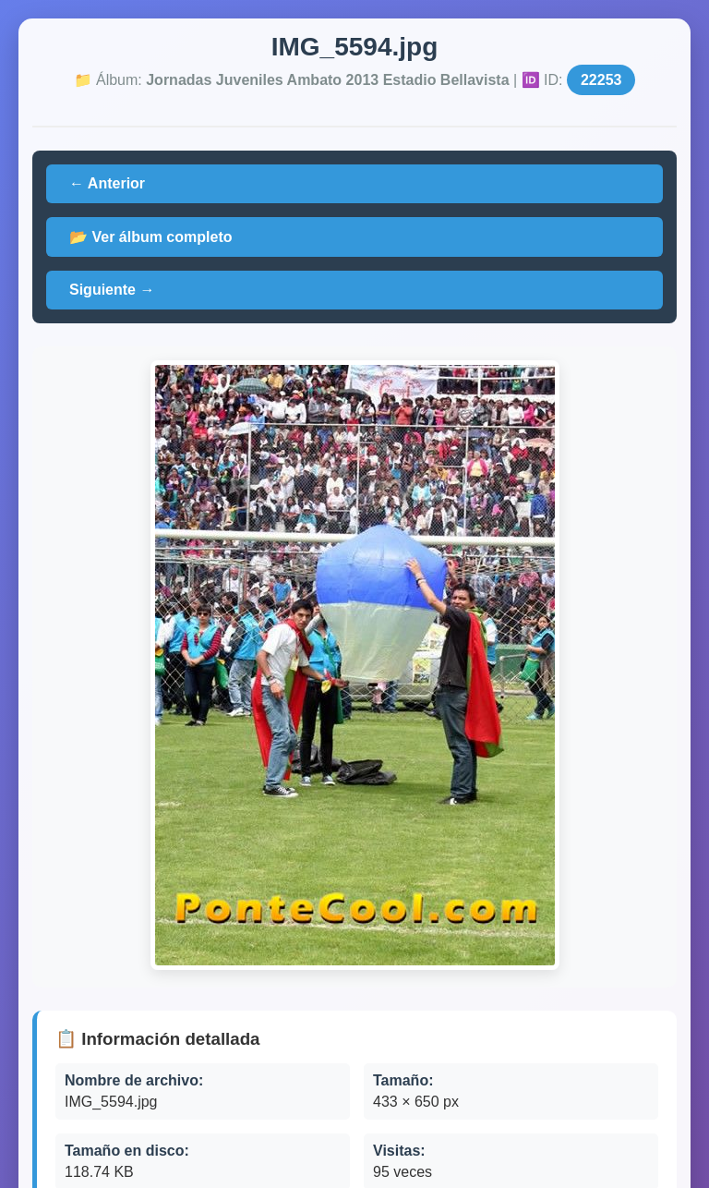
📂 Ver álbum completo (150, 237)
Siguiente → (111, 289)
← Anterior (107, 183)
